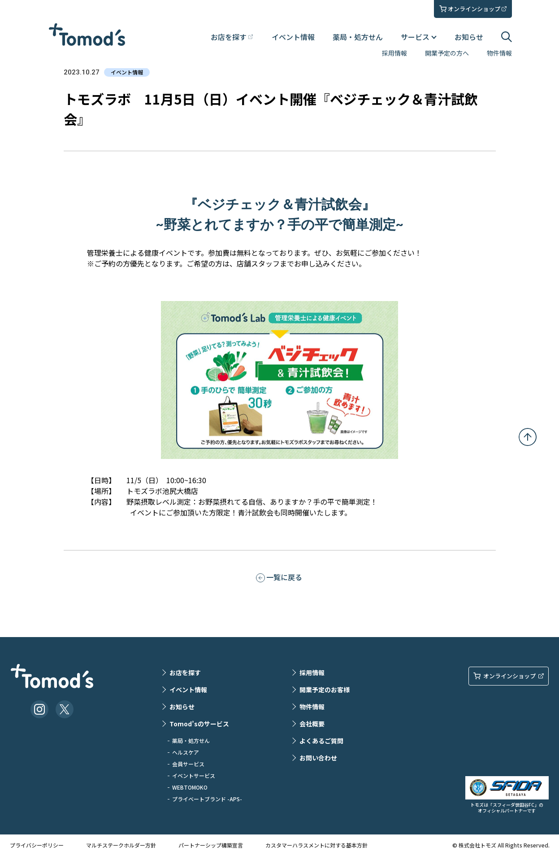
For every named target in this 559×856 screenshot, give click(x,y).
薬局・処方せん (358, 36)
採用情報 (394, 52)
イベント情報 (293, 36)
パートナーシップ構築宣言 (210, 845)
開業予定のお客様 (324, 689)
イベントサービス (193, 775)
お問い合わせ (318, 757)
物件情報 (499, 52)
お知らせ (469, 36)
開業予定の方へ (447, 52)
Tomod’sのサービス (199, 723)
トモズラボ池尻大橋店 (162, 490)
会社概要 (312, 723)
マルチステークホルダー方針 (121, 845)
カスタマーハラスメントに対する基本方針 (316, 845)
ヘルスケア (185, 752)
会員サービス (188, 764)
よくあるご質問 (321, 740)
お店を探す (185, 672)
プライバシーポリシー (37, 845)
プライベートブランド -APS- (207, 799)
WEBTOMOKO (190, 787)
